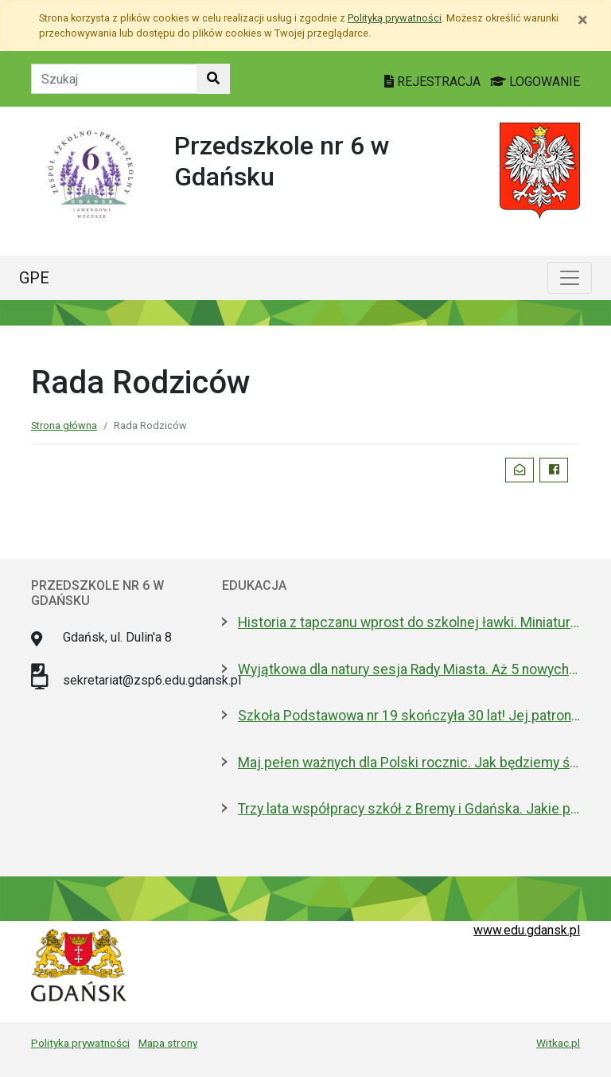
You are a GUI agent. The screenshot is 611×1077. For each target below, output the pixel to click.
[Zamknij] (583, 19)
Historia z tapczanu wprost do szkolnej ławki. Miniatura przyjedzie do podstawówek (409, 622)
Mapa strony (167, 1042)
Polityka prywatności (80, 1042)
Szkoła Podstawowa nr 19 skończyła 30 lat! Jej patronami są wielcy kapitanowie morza (409, 716)
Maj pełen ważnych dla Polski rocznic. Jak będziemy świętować (409, 763)
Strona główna (64, 425)
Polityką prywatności (395, 18)
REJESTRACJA (434, 81)
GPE (34, 277)
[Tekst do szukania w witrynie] (114, 79)
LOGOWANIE (535, 81)
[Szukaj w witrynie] (213, 79)
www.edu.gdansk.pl (526, 930)
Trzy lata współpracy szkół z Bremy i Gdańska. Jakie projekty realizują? (409, 809)
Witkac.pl (558, 1042)
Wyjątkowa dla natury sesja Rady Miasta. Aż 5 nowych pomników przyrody (409, 669)
